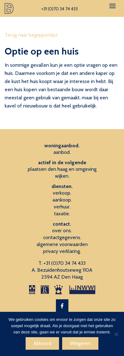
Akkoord (42, 343)
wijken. (62, 176)
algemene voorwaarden (62, 244)
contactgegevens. (62, 237)
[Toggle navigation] (112, 6)
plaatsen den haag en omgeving (62, 169)
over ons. (62, 230)
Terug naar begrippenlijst (31, 35)
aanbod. (62, 152)
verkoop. (62, 193)
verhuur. (62, 207)
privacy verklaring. (62, 251)
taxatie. (62, 214)
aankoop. (62, 200)
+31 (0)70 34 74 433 (64, 263)
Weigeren (80, 343)
